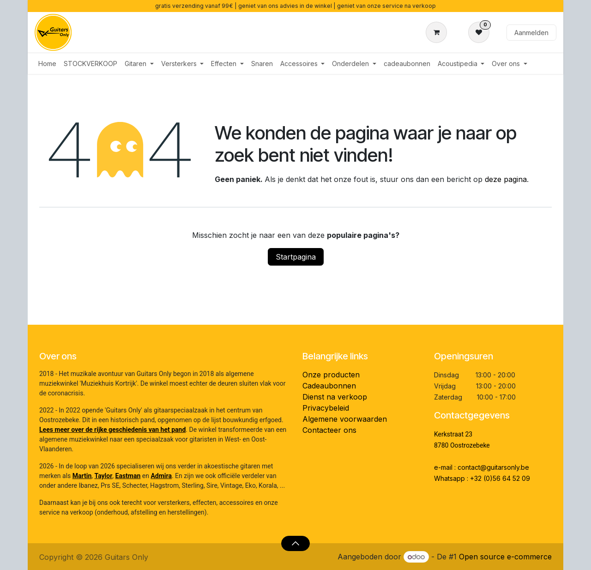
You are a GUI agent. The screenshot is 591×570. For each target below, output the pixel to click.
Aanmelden (531, 32)
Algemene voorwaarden (344, 419)
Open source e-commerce (505, 556)
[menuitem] (47, 63)
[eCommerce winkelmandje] (438, 32)
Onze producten (331, 374)
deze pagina (506, 179)
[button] (295, 543)
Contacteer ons (329, 430)
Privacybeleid (325, 407)
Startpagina (296, 256)
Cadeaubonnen (329, 385)
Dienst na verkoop (334, 396)
